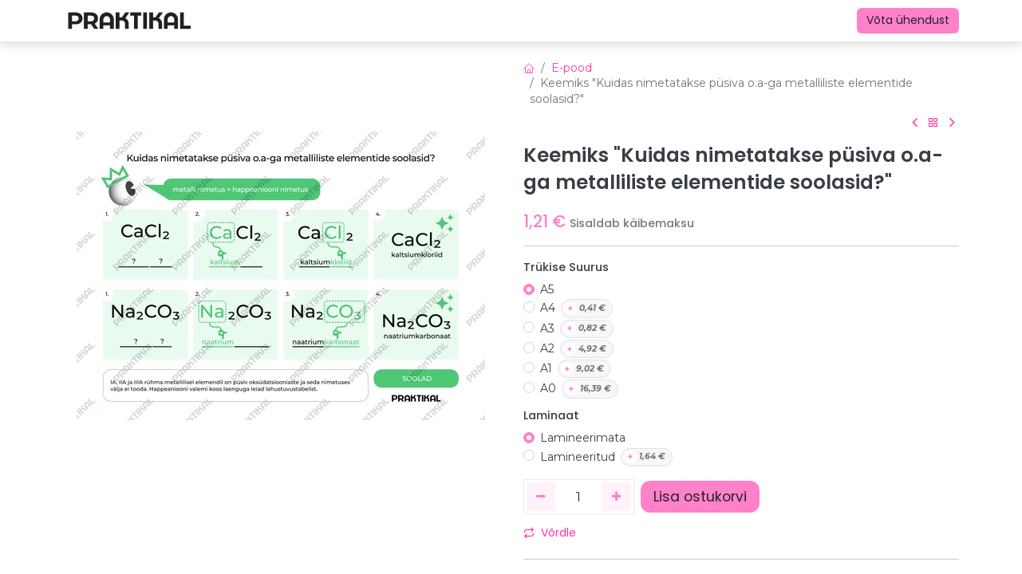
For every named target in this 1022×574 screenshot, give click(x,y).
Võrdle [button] (549, 533)
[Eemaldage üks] (541, 496)
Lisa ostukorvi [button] (700, 496)
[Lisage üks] (616, 496)
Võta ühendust (907, 20)
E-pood (571, 68)
